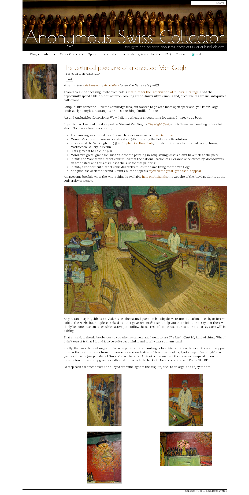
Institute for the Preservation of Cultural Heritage (163, 92)
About (49, 54)
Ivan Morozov (163, 135)
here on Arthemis (154, 177)
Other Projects (71, 54)
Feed (196, 54)
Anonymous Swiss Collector (124, 37)
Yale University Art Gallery (100, 85)
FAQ (168, 54)
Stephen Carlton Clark (137, 143)
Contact (181, 54)
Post (69, 79)
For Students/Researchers (140, 54)
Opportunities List (102, 54)
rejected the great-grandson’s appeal (174, 171)
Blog (34, 54)
